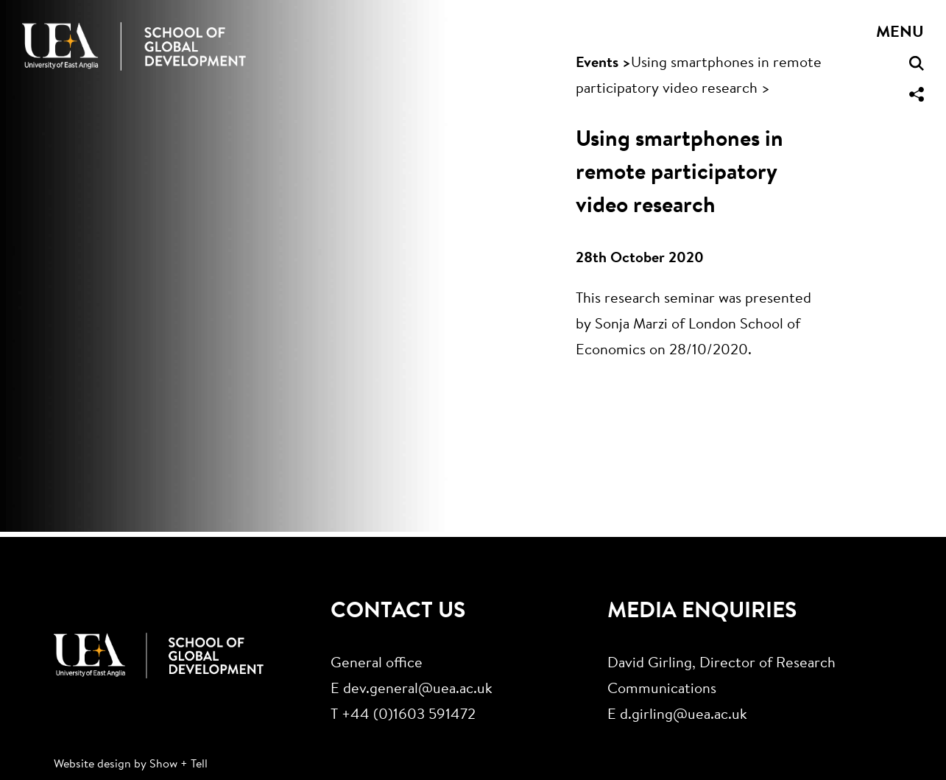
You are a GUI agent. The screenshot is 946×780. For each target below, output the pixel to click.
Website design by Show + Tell (131, 764)
